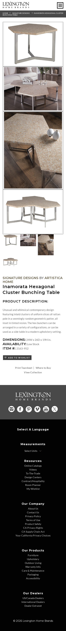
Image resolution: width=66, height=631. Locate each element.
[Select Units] (33, 450)
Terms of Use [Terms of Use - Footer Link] (33, 520)
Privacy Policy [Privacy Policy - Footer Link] (33, 516)
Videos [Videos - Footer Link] (33, 469)
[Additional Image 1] (33, 44)
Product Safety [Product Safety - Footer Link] (33, 523)
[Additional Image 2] (33, 89)
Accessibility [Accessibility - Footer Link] (33, 578)
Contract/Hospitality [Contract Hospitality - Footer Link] (33, 481)
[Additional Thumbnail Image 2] (28, 240)
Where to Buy (43, 367)
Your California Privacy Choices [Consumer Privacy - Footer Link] (33, 535)
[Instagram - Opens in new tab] (11, 409)
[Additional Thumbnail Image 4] (10, 262)
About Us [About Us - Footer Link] (33, 508)
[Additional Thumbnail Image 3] (46, 244)
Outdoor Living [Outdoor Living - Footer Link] (33, 562)
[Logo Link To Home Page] (16, 7)
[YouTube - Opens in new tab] (46, 409)
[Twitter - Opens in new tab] (55, 409)
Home (5, 13)
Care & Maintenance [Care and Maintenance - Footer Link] (33, 570)
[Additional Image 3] (33, 150)
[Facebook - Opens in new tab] (20, 409)
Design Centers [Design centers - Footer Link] (33, 477)
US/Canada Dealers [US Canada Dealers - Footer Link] (33, 598)
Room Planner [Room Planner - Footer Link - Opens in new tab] (33, 484)
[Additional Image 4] (33, 212)
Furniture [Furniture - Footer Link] (33, 555)
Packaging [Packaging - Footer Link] (33, 574)
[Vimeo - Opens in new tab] (37, 409)
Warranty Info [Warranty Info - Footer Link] (33, 566)
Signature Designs (21, 13)
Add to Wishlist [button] (18, 358)
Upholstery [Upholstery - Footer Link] (33, 559)
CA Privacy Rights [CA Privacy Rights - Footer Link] (33, 527)
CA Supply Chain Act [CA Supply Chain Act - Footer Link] (33, 531)
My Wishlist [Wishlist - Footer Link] (33, 488)
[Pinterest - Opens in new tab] (29, 409)
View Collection (33, 372)
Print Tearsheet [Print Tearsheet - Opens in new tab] (23, 367)
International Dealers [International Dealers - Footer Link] (33, 601)
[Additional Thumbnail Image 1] (10, 240)
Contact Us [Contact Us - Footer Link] (33, 512)
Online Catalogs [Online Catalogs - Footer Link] (33, 465)
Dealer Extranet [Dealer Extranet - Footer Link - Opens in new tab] (33, 605)
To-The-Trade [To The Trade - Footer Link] (33, 473)
